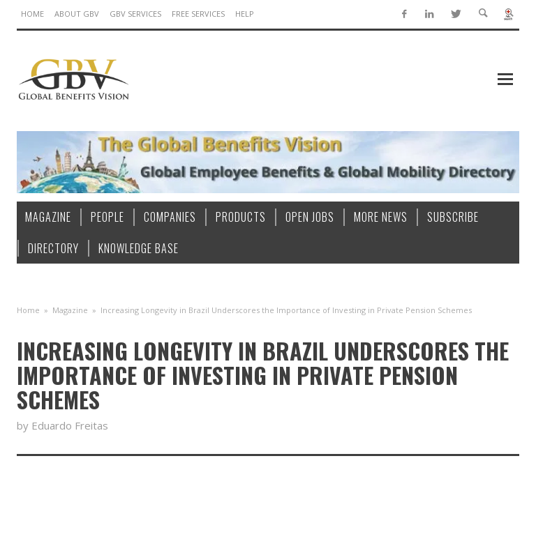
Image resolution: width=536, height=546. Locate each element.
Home (28, 310)
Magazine (70, 310)
